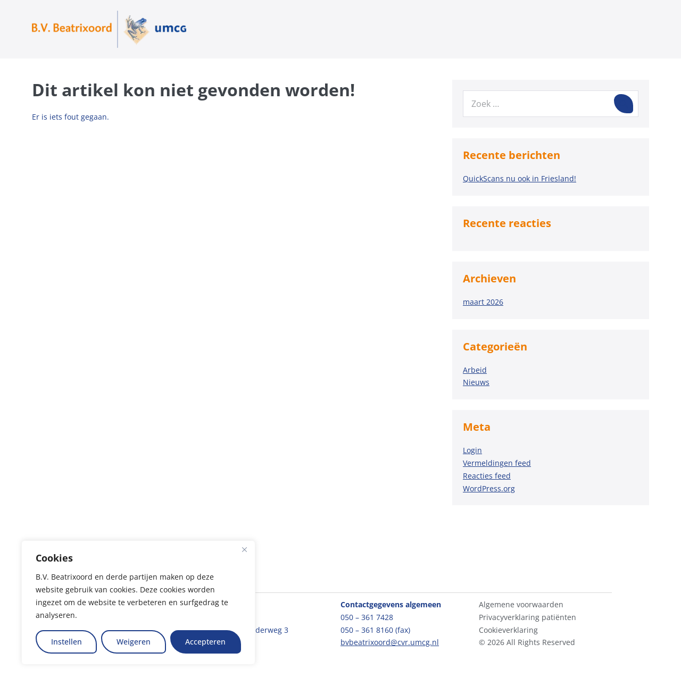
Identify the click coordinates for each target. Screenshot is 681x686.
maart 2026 (483, 302)
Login (472, 450)
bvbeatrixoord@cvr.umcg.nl (389, 642)
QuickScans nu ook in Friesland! (519, 178)
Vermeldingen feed (497, 463)
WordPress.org (489, 488)
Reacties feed (487, 476)
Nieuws (476, 382)
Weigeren (134, 642)
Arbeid (475, 370)
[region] (138, 602)
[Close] (244, 549)
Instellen (66, 642)
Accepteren (205, 642)
